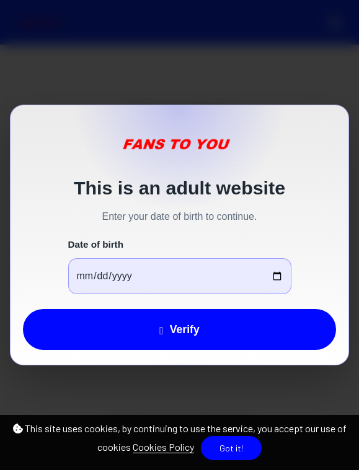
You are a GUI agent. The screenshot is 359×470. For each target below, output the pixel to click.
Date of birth (95, 244)
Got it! (231, 448)
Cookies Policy (163, 447)
